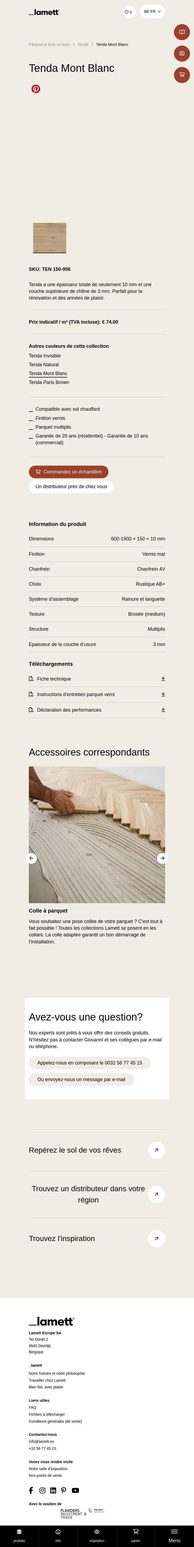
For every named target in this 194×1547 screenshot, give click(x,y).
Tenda (82, 44)
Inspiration (97, 1536)
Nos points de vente (45, 1475)
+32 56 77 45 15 (42, 1448)
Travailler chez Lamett (47, 1380)
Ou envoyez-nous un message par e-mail (81, 1079)
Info (58, 1536)
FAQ (32, 1407)
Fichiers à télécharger (47, 1414)
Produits (19, 1536)
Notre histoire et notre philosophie (57, 1373)
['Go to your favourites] (129, 12)
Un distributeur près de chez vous (71, 486)
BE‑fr (152, 11)
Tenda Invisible (45, 355)
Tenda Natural (44, 364)
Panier (135, 1536)
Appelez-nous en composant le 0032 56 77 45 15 (89, 1063)
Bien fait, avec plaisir (46, 1387)
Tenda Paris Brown (49, 382)
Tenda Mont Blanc (112, 44)
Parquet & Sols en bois (49, 44)
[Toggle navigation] (174, 1536)
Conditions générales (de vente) (55, 1421)
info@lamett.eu (41, 1441)
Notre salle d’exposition (48, 1469)
